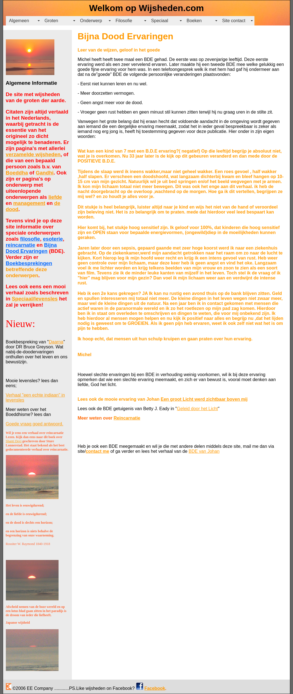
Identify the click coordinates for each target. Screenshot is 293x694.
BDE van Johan (204, 451)
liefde (55, 197)
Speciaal (159, 20)
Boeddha (17, 173)
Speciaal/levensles (34, 299)
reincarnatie (20, 245)
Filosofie (124, 20)
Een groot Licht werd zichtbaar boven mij (204, 399)
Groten (51, 20)
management (29, 203)
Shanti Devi (14, 441)
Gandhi (45, 173)
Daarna (56, 342)
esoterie (53, 239)
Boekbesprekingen (29, 263)
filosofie (30, 239)
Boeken (194, 20)
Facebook (154, 688)
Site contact (234, 20)
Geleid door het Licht (197, 408)
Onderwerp (91, 20)
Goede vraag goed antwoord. (34, 423)
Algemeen (19, 20)
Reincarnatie (126, 418)
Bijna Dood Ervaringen (31, 248)
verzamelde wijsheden (33, 154)
